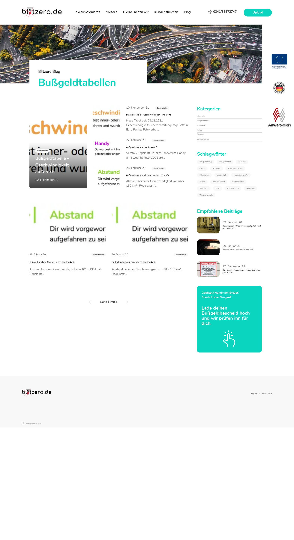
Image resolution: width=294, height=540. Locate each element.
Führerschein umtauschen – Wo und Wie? (241, 333)
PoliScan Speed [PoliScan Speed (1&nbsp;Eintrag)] (211, 244)
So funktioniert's (88, 12)
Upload (258, 12)
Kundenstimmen (166, 12)
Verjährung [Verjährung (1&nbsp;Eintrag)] (208, 275)
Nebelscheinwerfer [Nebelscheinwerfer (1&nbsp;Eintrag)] (213, 233)
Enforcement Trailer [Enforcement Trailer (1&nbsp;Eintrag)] (214, 213)
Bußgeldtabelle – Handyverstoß (152, 156)
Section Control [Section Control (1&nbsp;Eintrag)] (211, 254)
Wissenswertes (207, 156)
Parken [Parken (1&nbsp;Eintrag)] (243, 233)
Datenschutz (263, 495)
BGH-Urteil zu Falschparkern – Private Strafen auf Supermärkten (242, 357)
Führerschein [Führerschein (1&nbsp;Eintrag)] (210, 223)
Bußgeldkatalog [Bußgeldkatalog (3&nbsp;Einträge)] (211, 181)
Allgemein (203, 118)
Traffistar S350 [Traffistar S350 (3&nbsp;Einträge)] (229, 265)
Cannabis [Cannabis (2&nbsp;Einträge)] (240, 192)
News (201, 141)
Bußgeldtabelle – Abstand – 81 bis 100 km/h (149, 281)
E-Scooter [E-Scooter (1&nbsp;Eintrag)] (230, 202)
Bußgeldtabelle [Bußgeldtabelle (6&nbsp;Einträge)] (211, 192)
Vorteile (111, 12)
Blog (187, 12)
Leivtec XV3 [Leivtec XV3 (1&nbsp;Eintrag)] (239, 223)
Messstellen (205, 133)
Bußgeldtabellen (167, 108)
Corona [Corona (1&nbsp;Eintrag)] (206, 202)
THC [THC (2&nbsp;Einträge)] (204, 265)
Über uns (203, 148)
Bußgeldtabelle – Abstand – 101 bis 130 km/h (67, 281)
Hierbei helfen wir (135, 12)
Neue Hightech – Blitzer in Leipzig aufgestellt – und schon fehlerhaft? (240, 310)
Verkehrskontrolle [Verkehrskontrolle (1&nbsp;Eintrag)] (240, 275)
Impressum (245, 495)
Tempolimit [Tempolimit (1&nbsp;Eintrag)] (242, 254)
